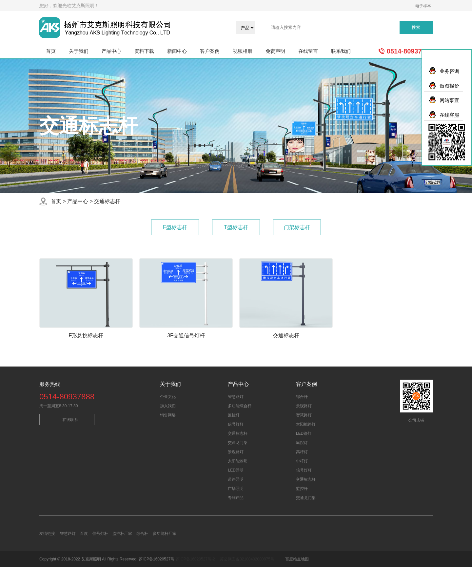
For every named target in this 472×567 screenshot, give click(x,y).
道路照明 (236, 479)
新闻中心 (177, 51)
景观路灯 (236, 452)
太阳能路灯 (306, 424)
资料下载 (144, 51)
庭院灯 (302, 442)
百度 (84, 533)
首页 (51, 51)
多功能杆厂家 (164, 533)
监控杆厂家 (122, 533)
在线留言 (308, 51)
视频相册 (242, 51)
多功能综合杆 (239, 406)
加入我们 (168, 406)
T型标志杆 (236, 227)
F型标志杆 (175, 227)
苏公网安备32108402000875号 (247, 559)
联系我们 (341, 51)
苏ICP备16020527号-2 (195, 559)
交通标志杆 (107, 201)
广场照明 (236, 488)
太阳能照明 (237, 461)
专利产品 (236, 497)
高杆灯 (302, 452)
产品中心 (111, 51)
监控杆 (234, 415)
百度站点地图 (297, 559)
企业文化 (168, 396)
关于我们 (78, 51)
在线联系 (70, 419)
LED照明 (235, 470)
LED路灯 (303, 433)
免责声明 (275, 51)
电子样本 (423, 6)
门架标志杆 (297, 227)
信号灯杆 (236, 424)
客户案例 (210, 51)
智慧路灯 (236, 396)
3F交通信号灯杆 (186, 335)
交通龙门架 (237, 442)
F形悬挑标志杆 (86, 335)
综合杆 (302, 396)
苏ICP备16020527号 (157, 559)
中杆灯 (302, 461)
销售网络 (168, 415)
